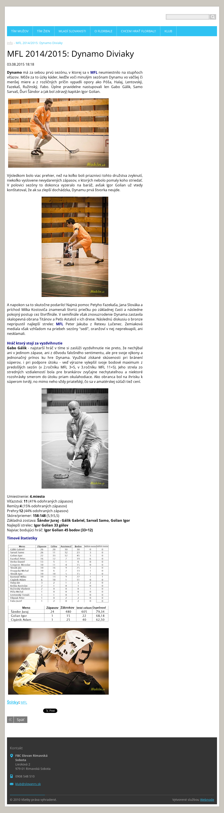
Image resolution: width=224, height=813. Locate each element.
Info (10, 43)
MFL (24, 702)
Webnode (207, 800)
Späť (20, 719)
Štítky (13, 702)
